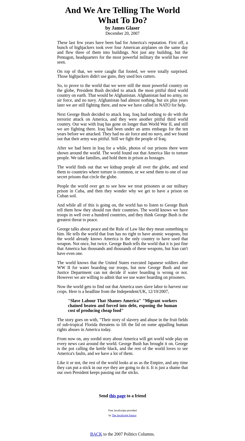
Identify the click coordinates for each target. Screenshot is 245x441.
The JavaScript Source (124, 415)
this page (117, 395)
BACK (96, 434)
